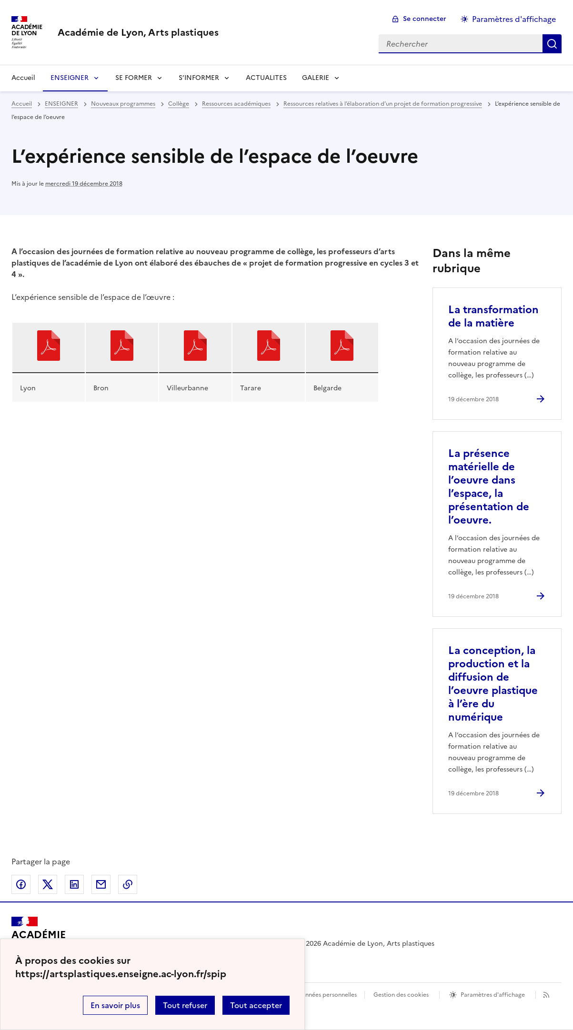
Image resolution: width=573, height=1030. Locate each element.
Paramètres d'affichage (493, 994)
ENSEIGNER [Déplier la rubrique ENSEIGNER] (69, 78)
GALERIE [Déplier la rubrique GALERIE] (315, 78)
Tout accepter (256, 1005)
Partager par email (101, 884)
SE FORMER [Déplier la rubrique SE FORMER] (133, 78)
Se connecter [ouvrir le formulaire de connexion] (424, 19)
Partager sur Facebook (20, 884)
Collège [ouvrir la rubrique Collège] (178, 103)
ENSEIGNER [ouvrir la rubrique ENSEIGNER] (61, 103)
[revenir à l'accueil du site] (138, 32)
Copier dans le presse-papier (127, 884)
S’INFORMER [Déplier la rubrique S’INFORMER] (199, 78)
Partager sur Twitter (47, 884)
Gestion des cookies (401, 994)
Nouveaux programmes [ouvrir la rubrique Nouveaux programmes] (123, 103)
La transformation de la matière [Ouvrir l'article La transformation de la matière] (493, 316)
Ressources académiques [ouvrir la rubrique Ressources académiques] (236, 103)
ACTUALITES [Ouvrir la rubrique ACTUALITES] (266, 78)
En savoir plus (115, 1005)
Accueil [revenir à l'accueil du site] (23, 78)
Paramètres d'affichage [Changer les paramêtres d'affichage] (514, 19)
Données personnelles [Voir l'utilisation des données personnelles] (327, 994)
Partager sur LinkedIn (74, 884)
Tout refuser (185, 1005)
